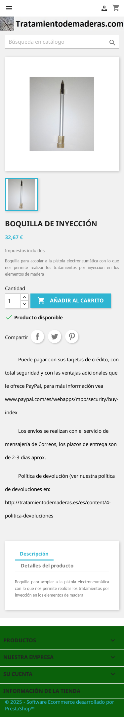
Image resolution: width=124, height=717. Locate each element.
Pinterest (71, 336)
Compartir (37, 336)
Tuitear (54, 336)
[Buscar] (62, 42)
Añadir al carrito (70, 300)
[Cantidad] (13, 300)
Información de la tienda (41, 691)
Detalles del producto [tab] (47, 565)
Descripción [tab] (34, 553)
